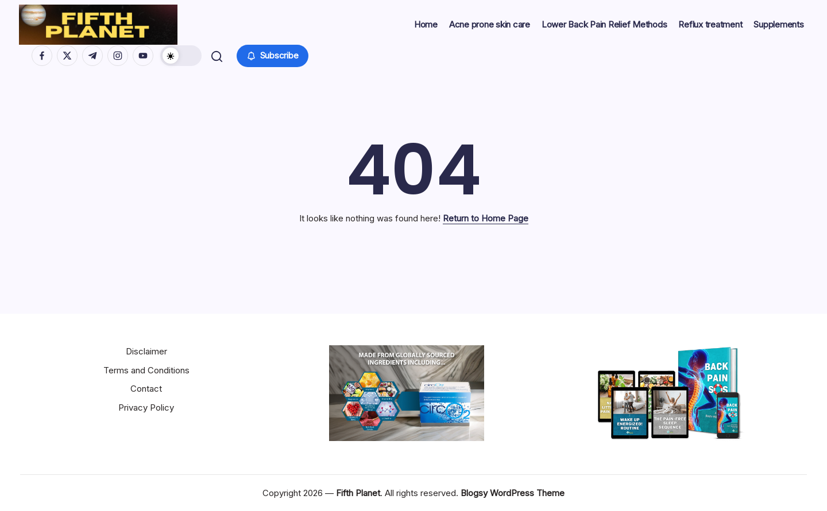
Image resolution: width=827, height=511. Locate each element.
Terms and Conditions (146, 370)
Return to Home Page (485, 218)
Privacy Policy (146, 407)
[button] (182, 55)
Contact (146, 388)
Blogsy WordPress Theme (513, 492)
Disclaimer (146, 351)
